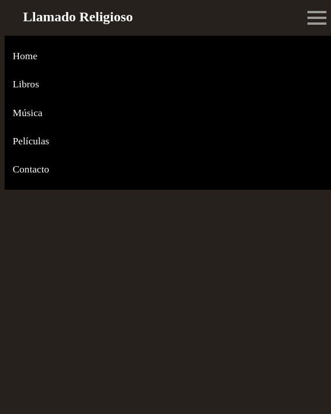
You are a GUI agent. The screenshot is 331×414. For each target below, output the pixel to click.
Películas (31, 141)
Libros (26, 84)
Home (25, 56)
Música (28, 112)
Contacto (31, 169)
